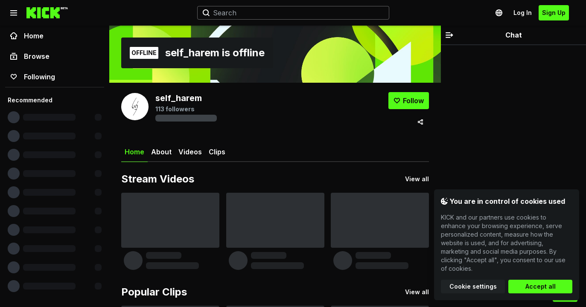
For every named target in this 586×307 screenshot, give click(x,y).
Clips (217, 152)
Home (27, 36)
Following (32, 76)
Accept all (540, 286)
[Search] (290, 12)
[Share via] (420, 121)
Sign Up (554, 12)
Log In (522, 12)
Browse (30, 56)
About (161, 152)
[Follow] (408, 100)
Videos (190, 152)
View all (417, 178)
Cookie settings (473, 286)
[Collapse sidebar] (13, 12)
